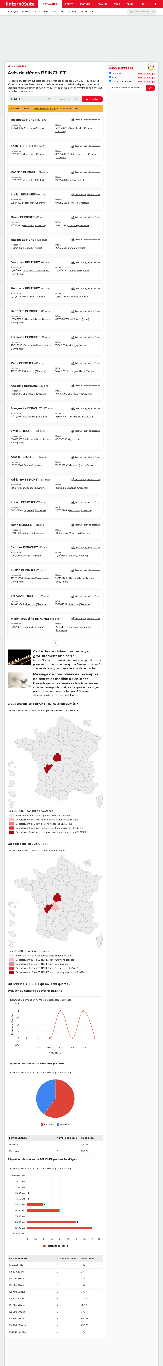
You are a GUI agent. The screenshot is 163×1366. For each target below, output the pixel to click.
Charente (41, 128)
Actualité (115, 73)
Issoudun (29, 248)
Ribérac (72, 555)
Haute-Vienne (86, 371)
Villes (84, 11)
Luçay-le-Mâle (31, 180)
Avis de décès (20, 66)
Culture (85, 4)
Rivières (73, 202)
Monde (72, 11)
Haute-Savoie (87, 465)
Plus (131, 4)
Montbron (29, 128)
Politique (12, 11)
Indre (43, 180)
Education (58, 11)
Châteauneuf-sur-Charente (84, 154)
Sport (69, 4)
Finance (102, 4)
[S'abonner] (132, 88)
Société (26, 11)
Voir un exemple (146, 73)
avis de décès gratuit (45, 108)
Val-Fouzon (76, 319)
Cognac (72, 488)
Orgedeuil (29, 488)
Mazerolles (30, 416)
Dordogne (82, 555)
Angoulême (75, 416)
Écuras (27, 465)
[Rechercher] (142, 12)
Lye (71, 439)
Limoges (73, 371)
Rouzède (29, 533)
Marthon (73, 225)
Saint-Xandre (76, 128)
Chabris (73, 248)
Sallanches (72, 465)
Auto (117, 4)
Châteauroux (75, 270)
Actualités (50, 4)
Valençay (74, 180)
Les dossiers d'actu (120, 81)
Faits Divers (41, 11)
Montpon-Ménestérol (80, 627)
